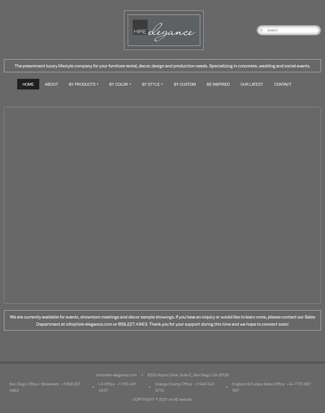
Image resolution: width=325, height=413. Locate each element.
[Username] (293, 30)
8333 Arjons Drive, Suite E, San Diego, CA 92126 (188, 374)
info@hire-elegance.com (116, 374)
